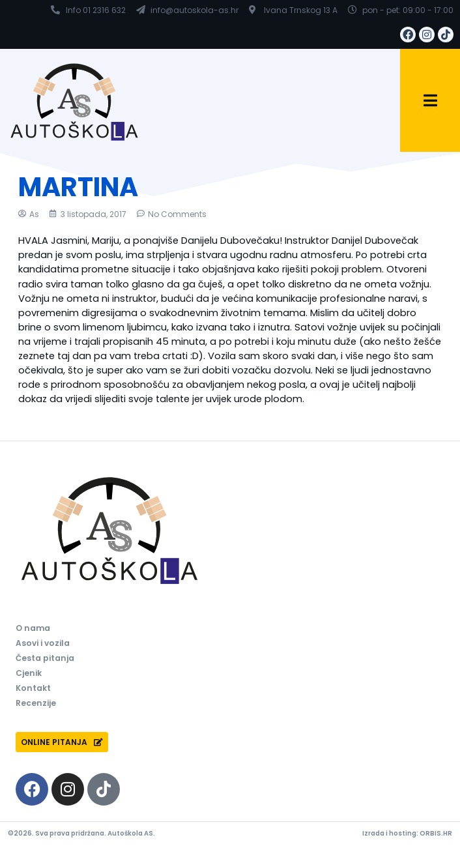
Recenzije (36, 702)
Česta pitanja (45, 658)
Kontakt (33, 687)
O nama (33, 628)
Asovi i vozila (43, 643)
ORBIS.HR (436, 833)
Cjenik (29, 672)
